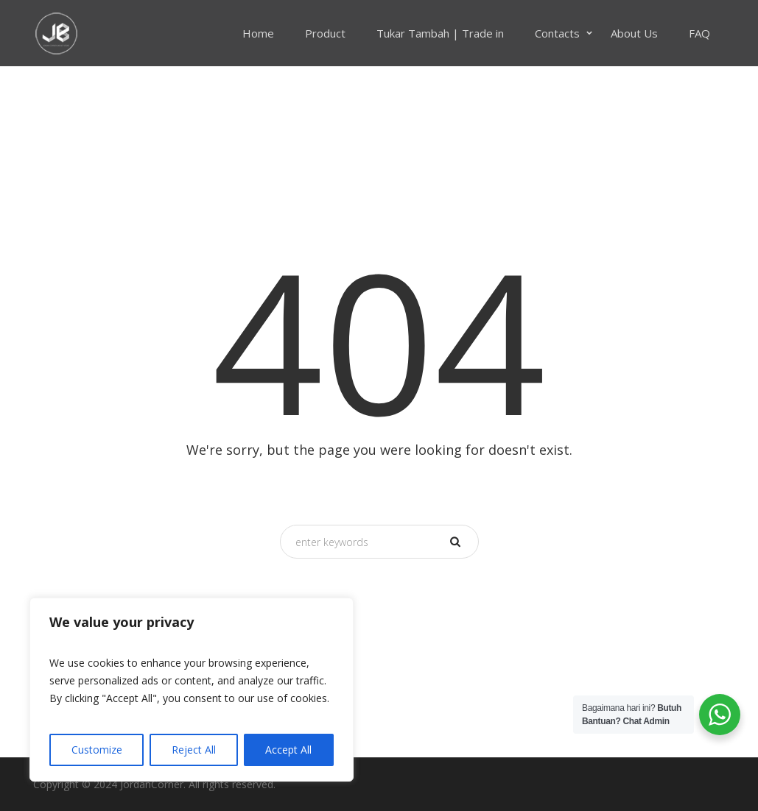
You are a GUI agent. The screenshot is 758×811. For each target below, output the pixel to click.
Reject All (194, 750)
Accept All (288, 750)
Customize (96, 750)
